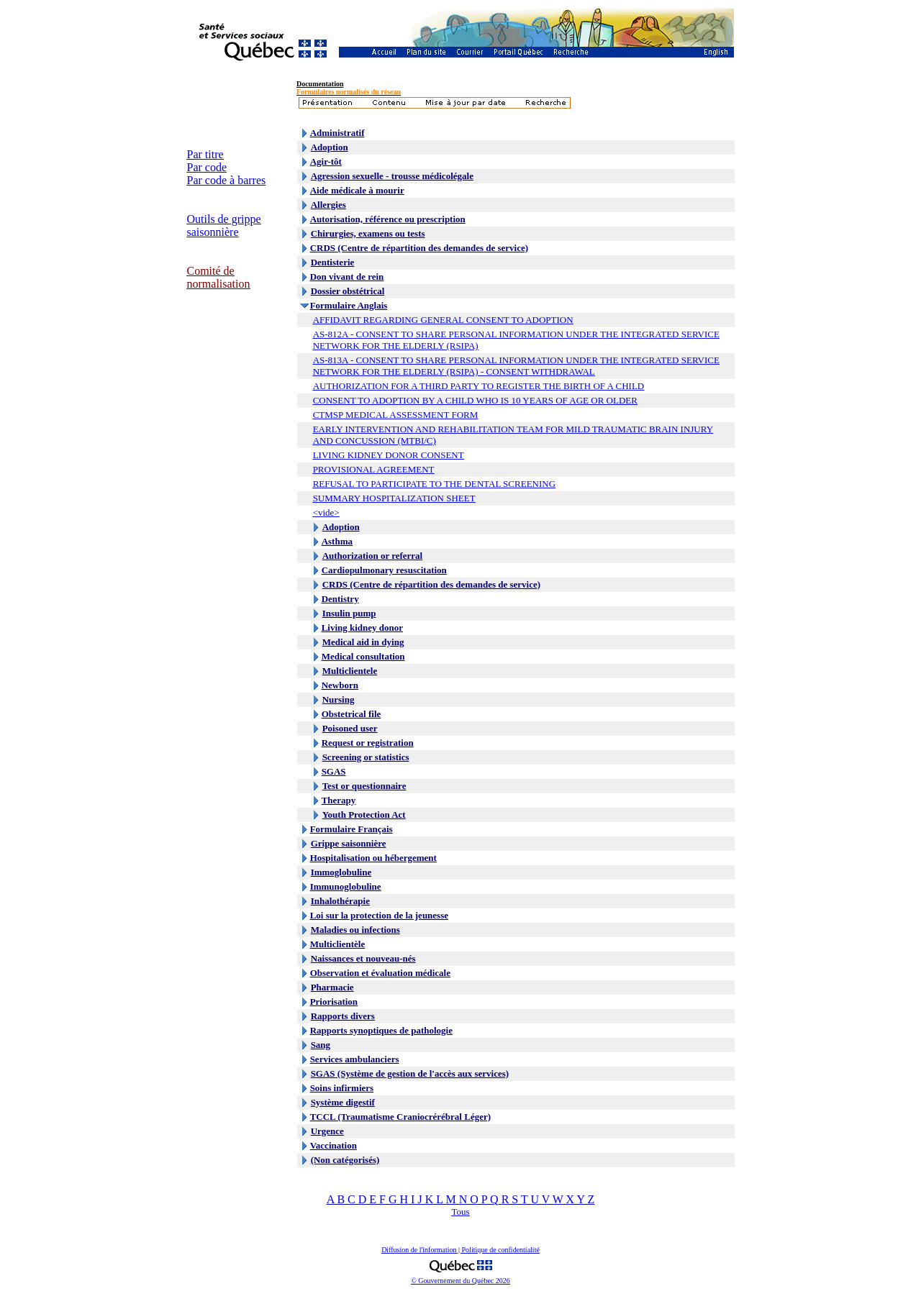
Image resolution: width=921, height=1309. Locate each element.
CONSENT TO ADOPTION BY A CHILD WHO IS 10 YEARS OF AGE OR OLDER (475, 400)
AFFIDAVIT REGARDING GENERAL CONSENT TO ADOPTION (443, 319)
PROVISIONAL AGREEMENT (374, 469)
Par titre (205, 154)
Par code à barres (226, 180)
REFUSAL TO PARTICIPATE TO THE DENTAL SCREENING (434, 483)
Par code (207, 167)
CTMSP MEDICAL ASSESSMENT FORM (395, 414)
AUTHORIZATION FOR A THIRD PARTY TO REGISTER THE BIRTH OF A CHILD (479, 385)
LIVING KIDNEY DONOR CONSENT (388, 455)
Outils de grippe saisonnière (224, 225)
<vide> (326, 512)
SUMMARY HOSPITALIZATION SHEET (394, 498)
